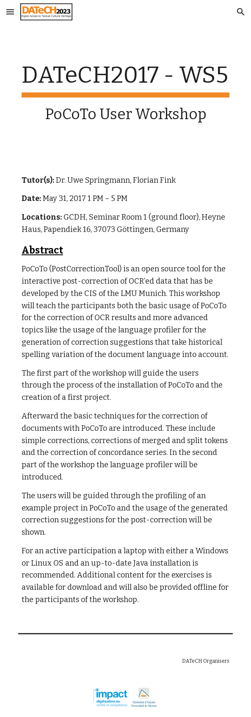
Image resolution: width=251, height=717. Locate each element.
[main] (125, 92)
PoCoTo (34, 268)
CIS (90, 293)
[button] (10, 11)
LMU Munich (143, 293)
